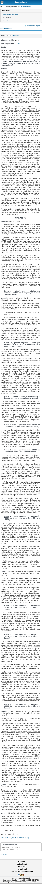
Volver (4, 855)
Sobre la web (22, 864)
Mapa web (22, 866)
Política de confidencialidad (22, 871)
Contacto (21, 862)
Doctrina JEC (15, 6)
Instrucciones (21, 2)
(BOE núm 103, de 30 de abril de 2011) (15, 838)
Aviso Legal (22, 869)
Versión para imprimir (34, 26)
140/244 (17, 44)
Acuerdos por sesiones (10, 14)
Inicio (8, 6)
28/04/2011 (15, 36)
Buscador (6, 21)
